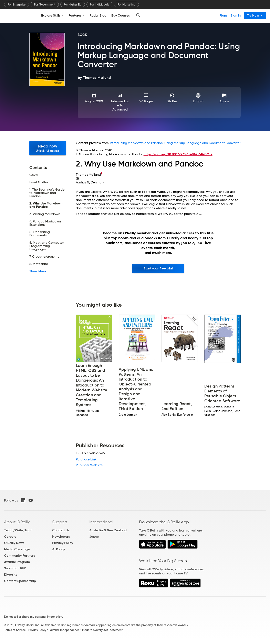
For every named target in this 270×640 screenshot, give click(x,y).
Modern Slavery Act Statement (102, 630)
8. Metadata (38, 264)
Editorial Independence (64, 630)
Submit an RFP (15, 568)
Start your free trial (158, 268)
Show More (37, 271)
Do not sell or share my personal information (33, 617)
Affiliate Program (17, 562)
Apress (224, 101)
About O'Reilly (17, 521)
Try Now (255, 15)
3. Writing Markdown (44, 214)
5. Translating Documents (39, 233)
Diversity (10, 574)
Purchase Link (86, 459)
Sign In (236, 15)
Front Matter (38, 182)
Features (77, 15)
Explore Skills (52, 15)
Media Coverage (17, 549)
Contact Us (60, 530)
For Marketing (126, 4)
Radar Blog (98, 15)
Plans (223, 15)
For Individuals (99, 4)
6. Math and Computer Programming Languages (46, 246)
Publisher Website (89, 465)
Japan (94, 536)
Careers (10, 536)
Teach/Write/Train (18, 530)
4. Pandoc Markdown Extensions (45, 223)
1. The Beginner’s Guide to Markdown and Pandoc (46, 193)
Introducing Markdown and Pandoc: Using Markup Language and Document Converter (175, 143)
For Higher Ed (72, 4)
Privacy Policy (62, 543)
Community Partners (19, 555)
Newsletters (61, 536)
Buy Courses (120, 15)
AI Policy (58, 549)
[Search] (138, 15)
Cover (33, 174)
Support (59, 521)
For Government (44, 4)
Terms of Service (15, 630)
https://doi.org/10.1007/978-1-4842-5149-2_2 (178, 154)
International (101, 521)
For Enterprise (16, 4)
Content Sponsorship (20, 581)
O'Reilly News (14, 543)
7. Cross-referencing (44, 256)
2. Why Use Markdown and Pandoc (46, 205)
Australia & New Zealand (108, 530)
